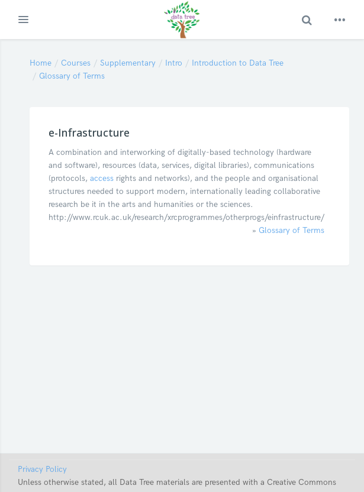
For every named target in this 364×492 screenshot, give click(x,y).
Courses (76, 63)
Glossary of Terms (72, 76)
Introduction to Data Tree (238, 63)
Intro (173, 63)
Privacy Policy (42, 469)
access (102, 178)
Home (40, 63)
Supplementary (128, 63)
